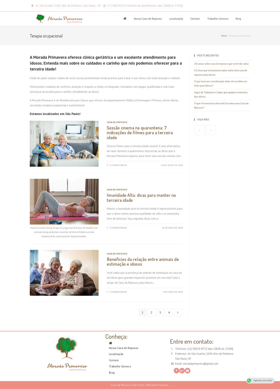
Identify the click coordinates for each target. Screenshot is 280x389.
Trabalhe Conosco (217, 18)
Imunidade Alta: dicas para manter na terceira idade (141, 197)
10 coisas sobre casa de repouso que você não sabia (221, 63)
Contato (195, 18)
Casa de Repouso (117, 122)
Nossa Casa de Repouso (148, 18)
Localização (176, 18)
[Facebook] (200, 130)
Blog (238, 18)
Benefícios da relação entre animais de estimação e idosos (143, 261)
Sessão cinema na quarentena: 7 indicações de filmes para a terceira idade (140, 132)
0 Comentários (118, 165)
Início (224, 35)
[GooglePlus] (211, 130)
